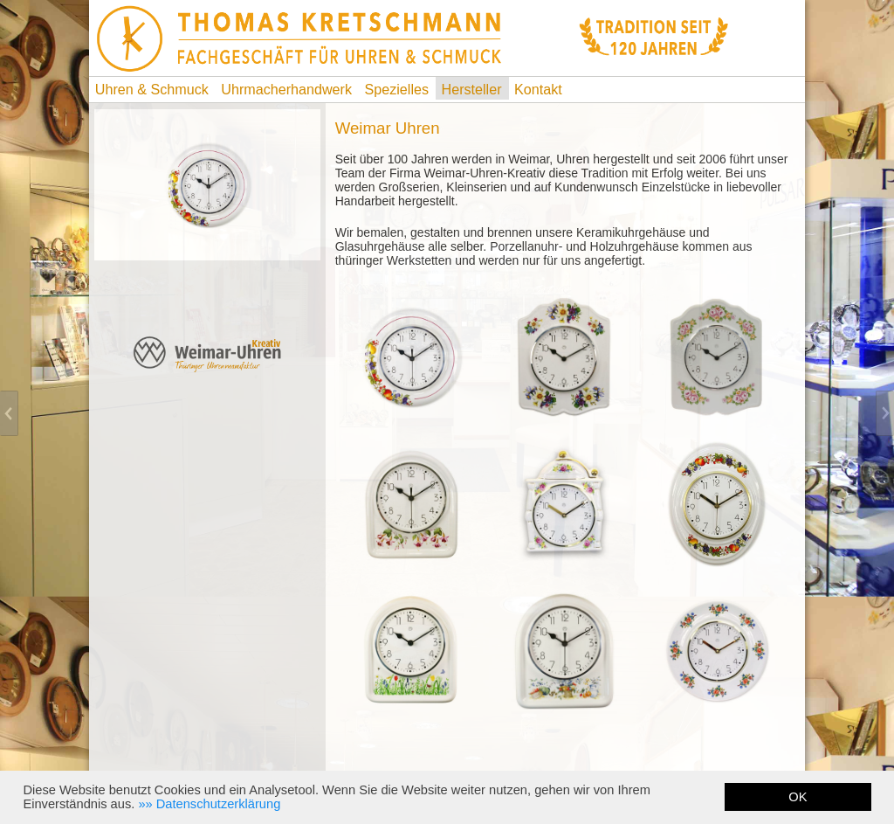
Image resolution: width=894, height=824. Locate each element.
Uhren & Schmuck (152, 89)
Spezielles (397, 89)
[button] (209, 804)
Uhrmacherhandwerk (286, 89)
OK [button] (797, 797)
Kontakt (538, 89)
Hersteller (472, 89)
